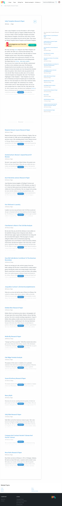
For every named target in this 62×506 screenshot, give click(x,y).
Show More (20, 85)
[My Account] (59, 2)
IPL (1, 5)
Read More (21, 136)
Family (2, 480)
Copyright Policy (20, 492)
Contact (2, 493)
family (15, 42)
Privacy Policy (19, 497)
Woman (2, 483)
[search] (56, 2)
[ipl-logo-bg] (3, 2)
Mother (32, 482)
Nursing (2, 482)
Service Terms (19, 498)
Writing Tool (20, 2)
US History (37, 2)
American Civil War (34, 483)
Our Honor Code (20, 495)
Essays (10, 2)
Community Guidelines (21, 493)
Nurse (32, 480)
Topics (15, 2)
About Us (3, 492)
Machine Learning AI (29, 2)
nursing (17, 54)
